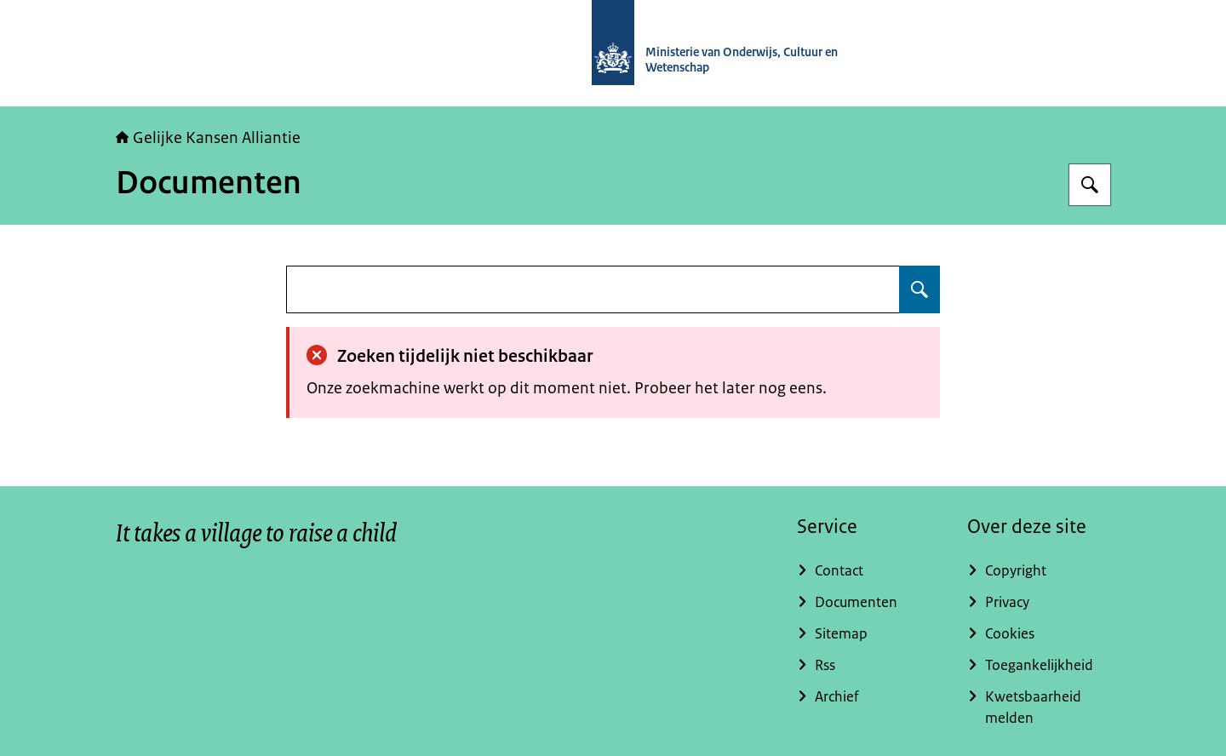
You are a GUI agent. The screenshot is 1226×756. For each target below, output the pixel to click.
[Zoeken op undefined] (919, 289)
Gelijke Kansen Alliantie (208, 138)
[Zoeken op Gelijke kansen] (1089, 184)
